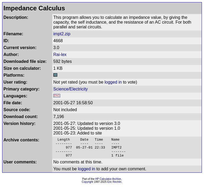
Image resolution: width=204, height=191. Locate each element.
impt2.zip (61, 34)
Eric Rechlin (114, 185)
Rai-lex (60, 54)
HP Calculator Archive (108, 182)
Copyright (87, 185)
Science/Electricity (70, 89)
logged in (113, 82)
